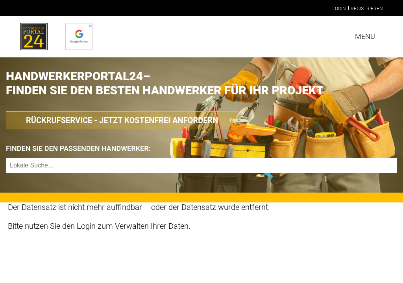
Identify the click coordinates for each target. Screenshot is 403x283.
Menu (365, 36)
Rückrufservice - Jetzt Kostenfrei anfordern (122, 120)
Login (339, 8)
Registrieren (367, 8)
